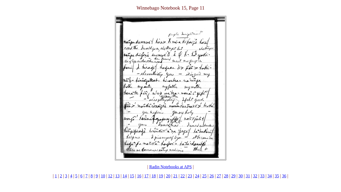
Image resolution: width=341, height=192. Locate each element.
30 (240, 176)
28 (226, 176)
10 (103, 176)
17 (146, 176)
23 (190, 176)
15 (132, 176)
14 (125, 176)
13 (117, 176)
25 (204, 176)
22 (183, 176)
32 (255, 176)
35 (277, 176)
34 (269, 176)
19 (161, 176)
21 (175, 176)
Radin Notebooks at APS (170, 167)
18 (154, 176)
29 (233, 176)
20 (168, 176)
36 (284, 176)
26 (211, 176)
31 (248, 176)
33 (262, 176)
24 (197, 176)
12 (110, 176)
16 (139, 176)
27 (219, 176)
